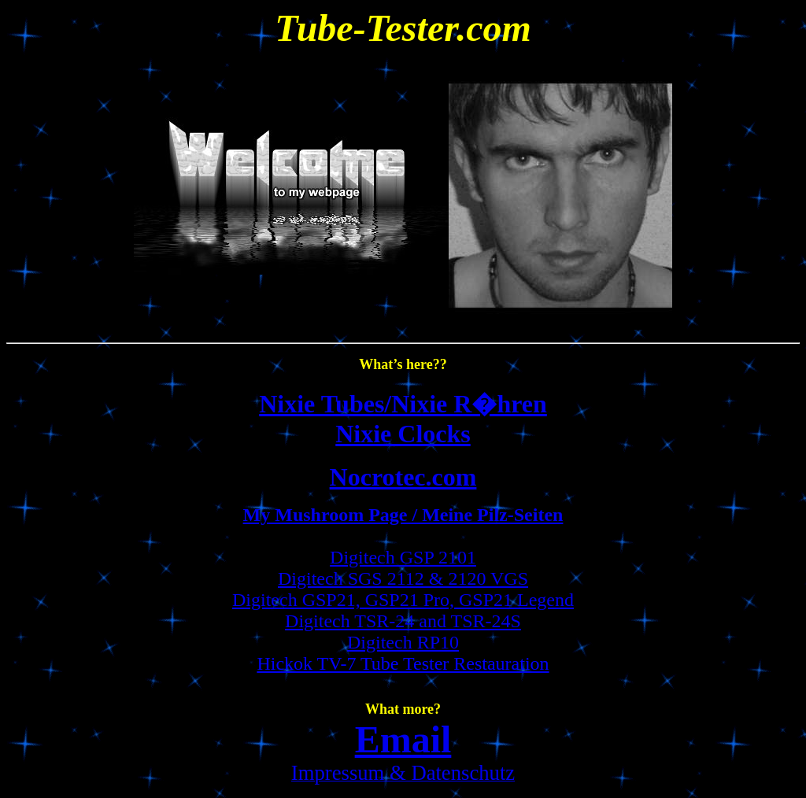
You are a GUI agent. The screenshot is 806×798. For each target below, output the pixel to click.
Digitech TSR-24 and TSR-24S (403, 621)
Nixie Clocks (403, 433)
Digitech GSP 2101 (403, 557)
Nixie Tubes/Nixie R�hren (403, 404)
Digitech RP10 (403, 642)
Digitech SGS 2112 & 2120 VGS (403, 578)
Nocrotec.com (403, 477)
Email (403, 739)
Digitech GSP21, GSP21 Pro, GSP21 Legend (403, 599)
